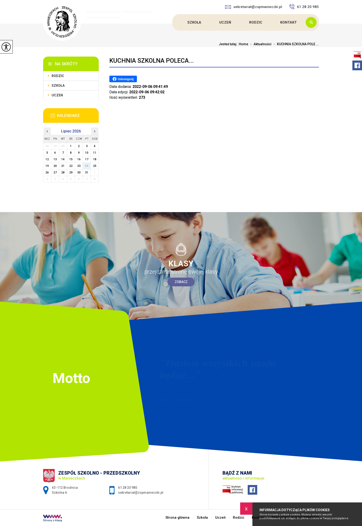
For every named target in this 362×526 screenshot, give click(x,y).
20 (55, 166)
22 (71, 166)
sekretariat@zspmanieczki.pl (253, 7)
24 (86, 166)
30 (79, 172)
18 (94, 159)
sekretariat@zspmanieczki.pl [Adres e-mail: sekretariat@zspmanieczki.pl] (140, 492)
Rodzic (255, 22)
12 (47, 159)
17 (86, 159)
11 (94, 152)
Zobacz (181, 282)
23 (79, 166)
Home (243, 44)
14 (63, 159)
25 (94, 166)
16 (79, 159)
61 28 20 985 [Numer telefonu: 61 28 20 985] (127, 487)
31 (86, 172)
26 (47, 172)
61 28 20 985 (304, 6)
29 (71, 172)
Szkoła (194, 22)
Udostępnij (123, 79)
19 (47, 166)
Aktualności (260, 44)
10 (86, 152)
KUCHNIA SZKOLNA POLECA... (151, 60)
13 (55, 159)
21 (63, 166)
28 (63, 172)
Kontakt (288, 22)
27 (55, 172)
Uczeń (225, 22)
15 (71, 159)
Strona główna (173, 22)
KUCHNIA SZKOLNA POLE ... (295, 44)
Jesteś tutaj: (229, 44)
